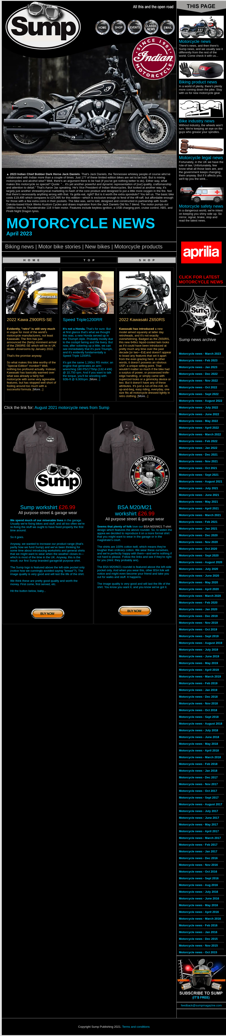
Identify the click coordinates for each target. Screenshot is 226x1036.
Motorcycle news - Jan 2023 (198, 367)
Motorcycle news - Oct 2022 (198, 387)
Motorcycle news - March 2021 (200, 515)
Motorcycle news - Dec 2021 (198, 454)
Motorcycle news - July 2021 (198, 488)
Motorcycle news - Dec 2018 (198, 696)
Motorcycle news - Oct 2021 (198, 468)
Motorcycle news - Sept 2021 (199, 474)
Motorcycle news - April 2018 (199, 750)
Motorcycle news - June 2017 (199, 817)
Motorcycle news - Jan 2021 (198, 528)
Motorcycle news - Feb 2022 (198, 441)
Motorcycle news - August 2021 (200, 481)
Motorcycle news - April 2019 (199, 669)
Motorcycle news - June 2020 (199, 575)
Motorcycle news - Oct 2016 (198, 871)
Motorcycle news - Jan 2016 (198, 932)
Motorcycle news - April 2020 (199, 589)
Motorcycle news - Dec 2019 (198, 616)
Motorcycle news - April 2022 (199, 427)
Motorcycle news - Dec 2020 (198, 535)
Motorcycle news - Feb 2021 (198, 521)
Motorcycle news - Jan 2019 (198, 690)
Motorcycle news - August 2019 (200, 643)
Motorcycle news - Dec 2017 (198, 777)
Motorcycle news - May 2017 (198, 824)
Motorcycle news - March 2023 (200, 353)
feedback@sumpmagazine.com (201, 1005)
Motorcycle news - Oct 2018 (198, 710)
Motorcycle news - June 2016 (199, 898)
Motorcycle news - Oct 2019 (198, 629)
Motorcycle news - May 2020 (198, 582)
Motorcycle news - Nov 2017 (198, 784)
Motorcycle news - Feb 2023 (198, 360)
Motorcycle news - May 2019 (198, 663)
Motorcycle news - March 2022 (200, 434)
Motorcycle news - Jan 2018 (198, 770)
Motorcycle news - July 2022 (198, 407)
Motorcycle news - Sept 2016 (199, 878)
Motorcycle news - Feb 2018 (198, 764)
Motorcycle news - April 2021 (199, 508)
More (36, 389)
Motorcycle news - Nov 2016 (198, 865)
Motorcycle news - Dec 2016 (198, 858)
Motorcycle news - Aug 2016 (198, 885)
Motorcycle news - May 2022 (198, 421)
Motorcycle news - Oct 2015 (198, 952)
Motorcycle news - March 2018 (200, 757)
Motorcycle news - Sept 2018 (199, 717)
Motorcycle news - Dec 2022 (198, 374)
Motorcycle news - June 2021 (199, 495)
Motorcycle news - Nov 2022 (198, 380)
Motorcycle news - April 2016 (199, 912)
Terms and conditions (136, 1026)
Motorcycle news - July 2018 (198, 730)
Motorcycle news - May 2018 (198, 743)
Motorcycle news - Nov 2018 (198, 703)
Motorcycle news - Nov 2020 (198, 542)
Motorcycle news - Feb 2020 (198, 602)
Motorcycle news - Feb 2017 (198, 844)
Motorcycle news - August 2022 (200, 400)
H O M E (31, 260)
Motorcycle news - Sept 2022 (199, 394)
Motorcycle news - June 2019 (199, 656)
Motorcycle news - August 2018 (200, 723)
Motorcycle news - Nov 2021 (198, 461)
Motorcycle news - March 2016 (200, 918)
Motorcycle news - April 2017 (199, 831)
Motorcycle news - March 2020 (200, 595)
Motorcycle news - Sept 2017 (199, 797)
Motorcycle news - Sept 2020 (199, 555)
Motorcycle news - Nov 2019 (198, 622)
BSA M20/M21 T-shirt (157, 526)
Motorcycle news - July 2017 (198, 811)
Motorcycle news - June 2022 (199, 414)
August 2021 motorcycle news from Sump (72, 407)
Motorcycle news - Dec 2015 (198, 938)
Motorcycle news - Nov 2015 (198, 945)
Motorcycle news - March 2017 (200, 838)
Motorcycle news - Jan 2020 (198, 609)
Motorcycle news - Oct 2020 (198, 548)
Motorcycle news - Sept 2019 (199, 636)
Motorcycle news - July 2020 (198, 569)
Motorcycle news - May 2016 (198, 905)
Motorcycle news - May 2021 (198, 501)
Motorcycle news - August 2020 (200, 562)
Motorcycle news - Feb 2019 (198, 683)
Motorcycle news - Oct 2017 (198, 791)
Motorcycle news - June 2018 (199, 737)
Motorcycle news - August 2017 (200, 804)
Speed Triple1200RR (82, 319)
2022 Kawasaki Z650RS (142, 319)
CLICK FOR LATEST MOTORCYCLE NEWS (201, 279)
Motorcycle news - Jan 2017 (198, 851)
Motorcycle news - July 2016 (198, 891)
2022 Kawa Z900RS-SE (29, 319)
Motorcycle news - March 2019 (200, 676)
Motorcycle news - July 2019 (198, 649)
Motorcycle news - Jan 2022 (198, 448)
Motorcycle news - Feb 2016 (198, 925)
